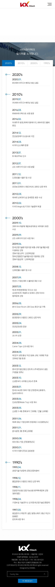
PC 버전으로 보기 (27, 581)
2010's (21, 63)
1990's (46, 63)
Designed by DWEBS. (27, 568)
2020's (8, 63)
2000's (33, 63)
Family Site (27, 574)
